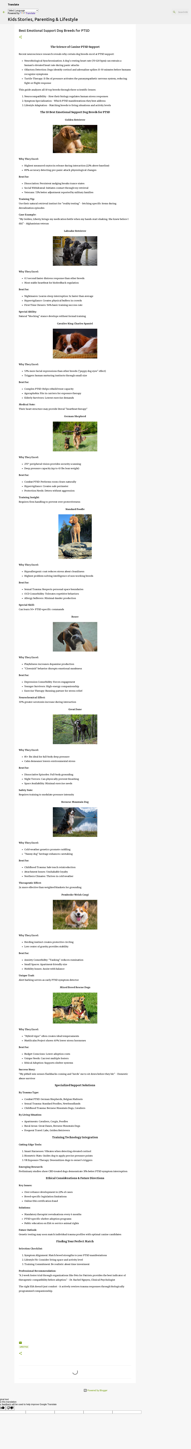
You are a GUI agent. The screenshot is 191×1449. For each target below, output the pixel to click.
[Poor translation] (10, 1408)
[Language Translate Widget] (23, 10)
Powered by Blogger (95, 1390)
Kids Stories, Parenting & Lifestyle (43, 19)
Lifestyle (24, 1347)
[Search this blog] (174, 12)
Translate (27, 13)
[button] (20, 37)
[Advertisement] (75, 1321)
